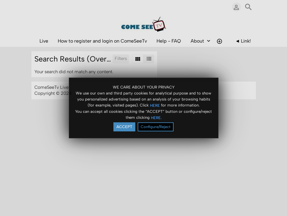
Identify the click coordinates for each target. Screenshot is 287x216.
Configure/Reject (156, 126)
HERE (155, 105)
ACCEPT (124, 126)
